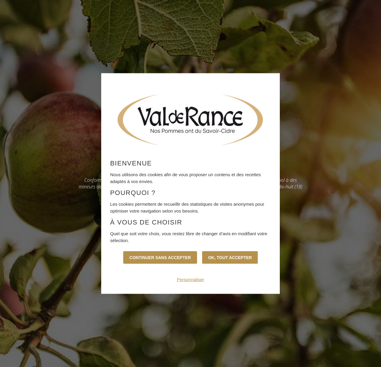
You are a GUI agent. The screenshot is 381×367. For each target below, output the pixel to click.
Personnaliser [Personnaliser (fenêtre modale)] (190, 279)
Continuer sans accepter (160, 257)
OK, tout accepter (230, 257)
